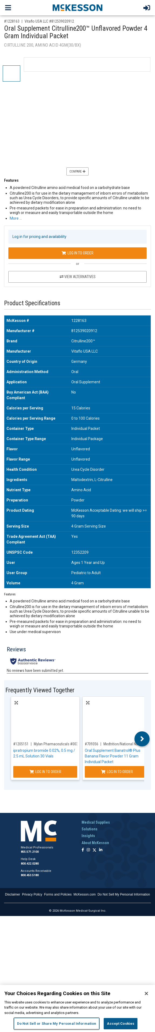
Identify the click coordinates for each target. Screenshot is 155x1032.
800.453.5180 (30, 875)
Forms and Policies (58, 894)
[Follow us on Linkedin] (100, 850)
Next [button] (142, 739)
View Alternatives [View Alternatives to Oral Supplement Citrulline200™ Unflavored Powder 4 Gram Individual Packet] (78, 277)
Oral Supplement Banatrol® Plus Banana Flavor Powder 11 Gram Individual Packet (112, 756)
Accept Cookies (120, 1024)
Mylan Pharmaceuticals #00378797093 (63, 744)
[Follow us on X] (94, 850)
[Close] (146, 993)
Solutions (89, 829)
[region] (77, 1008)
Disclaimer (12, 894)
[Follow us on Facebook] (83, 850)
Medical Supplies (96, 822)
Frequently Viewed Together (40, 690)
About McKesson (95, 843)
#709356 (91, 744)
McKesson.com (84, 894)
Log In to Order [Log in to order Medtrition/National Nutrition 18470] (117, 772)
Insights (88, 836)
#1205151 (21, 744)
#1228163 (11, 21)
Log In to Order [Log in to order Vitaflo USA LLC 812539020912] (77, 253)
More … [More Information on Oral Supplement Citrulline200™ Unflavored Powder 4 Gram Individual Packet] (16, 218)
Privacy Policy (32, 894)
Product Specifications (32, 303)
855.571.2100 (30, 852)
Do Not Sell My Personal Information (123, 894)
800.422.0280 (30, 863)
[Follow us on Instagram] (88, 850)
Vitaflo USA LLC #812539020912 (49, 21)
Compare (77, 171)
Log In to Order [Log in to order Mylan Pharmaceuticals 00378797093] (45, 772)
